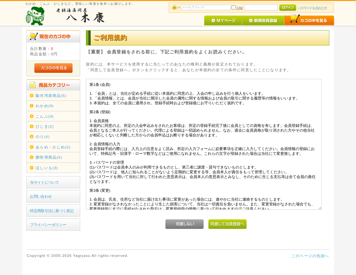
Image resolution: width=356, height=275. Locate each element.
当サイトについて (44, 182)
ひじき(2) (45, 126)
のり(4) (43, 136)
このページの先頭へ (310, 256)
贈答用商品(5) (49, 157)
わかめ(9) (45, 106)
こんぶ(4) (45, 116)
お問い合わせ (41, 196)
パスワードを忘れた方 (312, 8)
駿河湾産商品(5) (51, 95)
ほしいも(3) (47, 168)
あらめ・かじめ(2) (53, 147)
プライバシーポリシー (48, 225)
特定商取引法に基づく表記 (51, 211)
